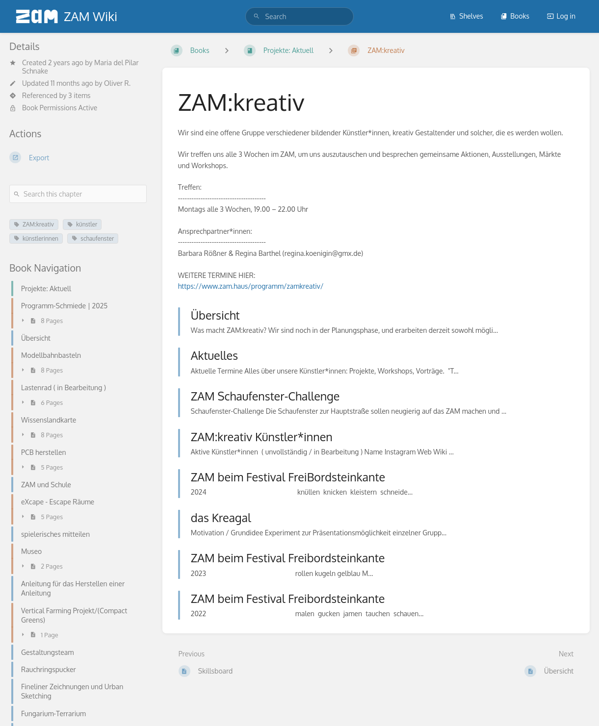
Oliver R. (117, 83)
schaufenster (93, 238)
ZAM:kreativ (34, 224)
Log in (561, 16)
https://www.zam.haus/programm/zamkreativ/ (251, 286)
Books (514, 16)
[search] (299, 16)
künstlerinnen (36, 238)
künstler (82, 224)
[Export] (78, 157)
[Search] (256, 16)
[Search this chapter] (78, 194)
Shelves (466, 16)
